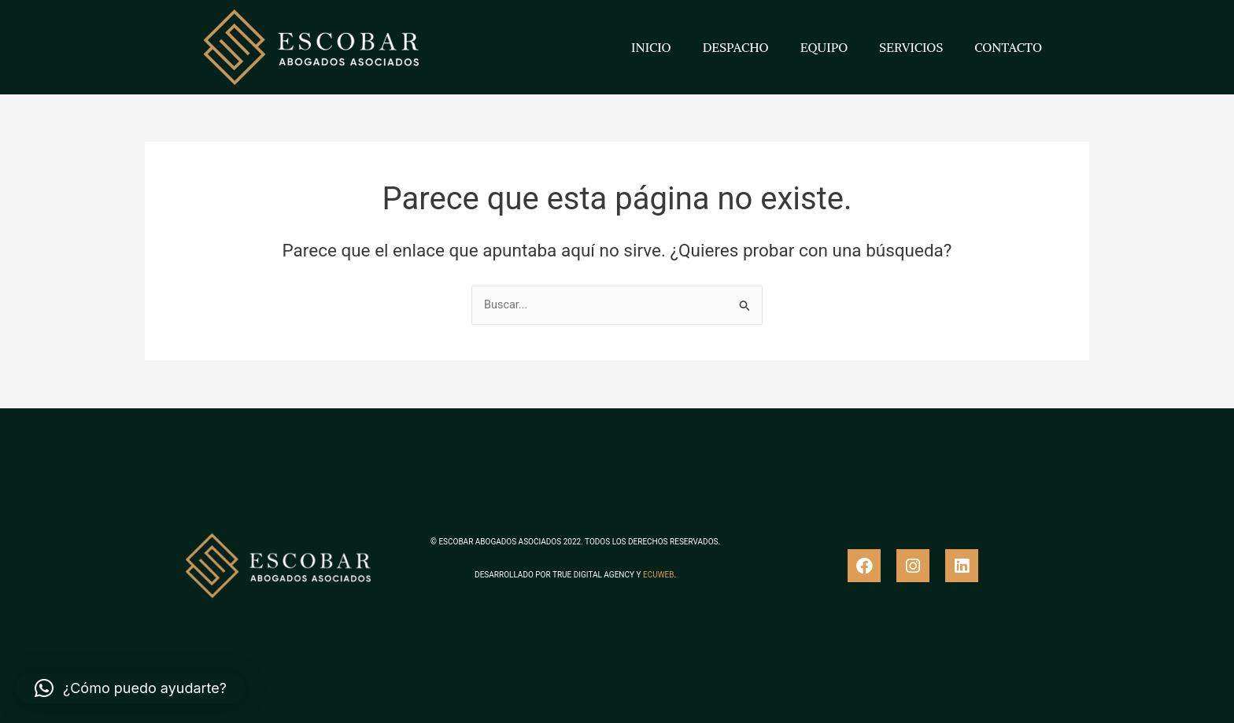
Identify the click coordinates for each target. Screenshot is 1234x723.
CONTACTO (1008, 47)
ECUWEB (658, 574)
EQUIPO (824, 47)
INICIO (651, 47)
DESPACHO (736, 47)
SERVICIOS (911, 47)
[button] (131, 688)
